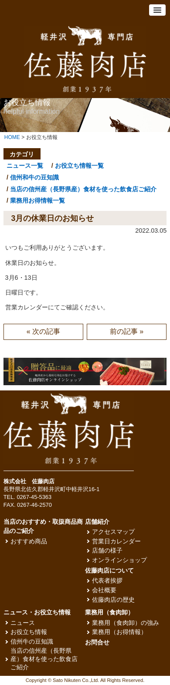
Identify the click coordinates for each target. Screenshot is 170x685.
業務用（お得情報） (119, 632)
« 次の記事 (43, 331)
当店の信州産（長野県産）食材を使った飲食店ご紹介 (83, 189)
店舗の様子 (107, 550)
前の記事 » (126, 331)
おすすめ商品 (28, 541)
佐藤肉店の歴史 (113, 600)
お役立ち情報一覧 (79, 165)
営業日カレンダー (116, 541)
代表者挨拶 (107, 580)
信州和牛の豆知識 (34, 177)
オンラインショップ (119, 560)
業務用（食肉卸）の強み (125, 623)
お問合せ (97, 642)
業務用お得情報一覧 (37, 200)
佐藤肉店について (109, 570)
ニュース (22, 623)
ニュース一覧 (25, 165)
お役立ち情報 (28, 632)
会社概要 (104, 590)
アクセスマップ (113, 532)
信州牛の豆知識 (31, 641)
